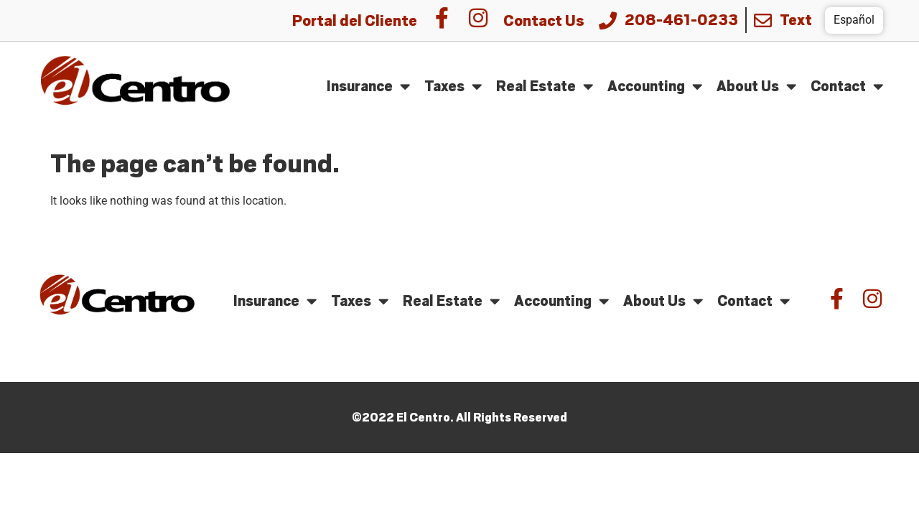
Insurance (368, 86)
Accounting (654, 86)
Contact (847, 86)
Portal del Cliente (354, 20)
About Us (756, 86)
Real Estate (544, 86)
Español (854, 20)
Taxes (453, 86)
